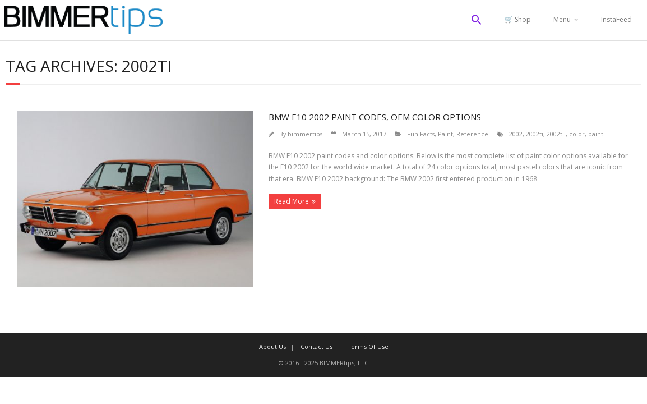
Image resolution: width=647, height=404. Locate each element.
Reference (472, 134)
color (577, 134)
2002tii (556, 134)
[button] (476, 20)
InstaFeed (616, 19)
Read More (291, 201)
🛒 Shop (518, 19)
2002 (516, 134)
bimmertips (305, 134)
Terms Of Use (368, 346)
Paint (445, 134)
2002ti (534, 134)
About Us (272, 346)
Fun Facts (421, 134)
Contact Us (316, 346)
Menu (562, 19)
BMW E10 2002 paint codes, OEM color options (375, 116)
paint (595, 134)
